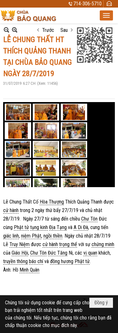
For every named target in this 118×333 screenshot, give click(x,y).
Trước (48, 30)
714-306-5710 (87, 4)
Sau (64, 30)
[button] (106, 15)
